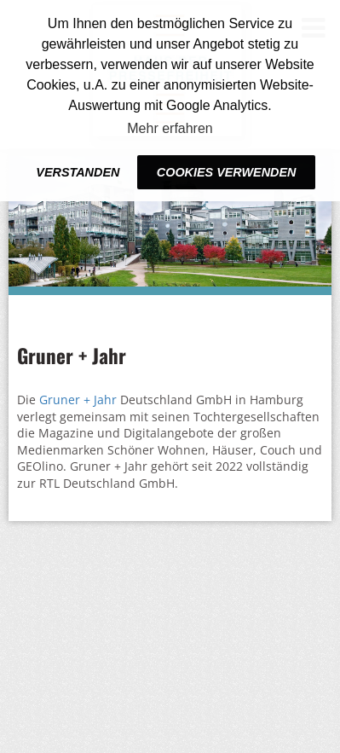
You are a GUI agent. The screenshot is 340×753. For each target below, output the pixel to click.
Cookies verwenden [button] (227, 172)
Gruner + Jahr (78, 399)
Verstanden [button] (77, 172)
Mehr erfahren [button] (170, 128)
